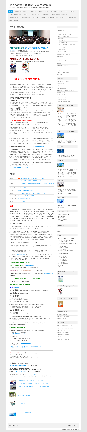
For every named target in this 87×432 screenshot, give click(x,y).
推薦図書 (40, 11)
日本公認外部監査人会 (61, 85)
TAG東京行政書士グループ (19, 333)
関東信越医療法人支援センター (24, 395)
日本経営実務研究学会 (61, 336)
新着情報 (46, 11)
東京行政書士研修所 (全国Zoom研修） (31, 4)
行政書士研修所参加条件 (25, 17)
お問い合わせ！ (12, 50)
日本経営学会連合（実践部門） (63, 334)
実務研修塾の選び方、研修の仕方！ (21, 11)
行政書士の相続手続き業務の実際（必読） (60, 14)
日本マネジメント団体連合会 (63, 316)
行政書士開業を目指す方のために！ (64, 101)
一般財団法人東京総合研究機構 (24, 412)
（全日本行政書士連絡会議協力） (36, 48)
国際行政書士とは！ (35, 14)
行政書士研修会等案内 (13, 20)
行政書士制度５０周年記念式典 (56, 11)
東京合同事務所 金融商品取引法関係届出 (65, 90)
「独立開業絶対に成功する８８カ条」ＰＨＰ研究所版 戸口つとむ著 (33, 383)
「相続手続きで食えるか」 (15, 347)
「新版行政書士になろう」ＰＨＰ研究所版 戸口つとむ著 (30, 380)
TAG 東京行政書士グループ (21, 371)
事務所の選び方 (33, 11)
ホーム (10, 11)
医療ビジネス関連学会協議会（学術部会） (65, 325)
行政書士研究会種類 (72, 17)
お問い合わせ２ (26, 14)
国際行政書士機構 (21, 254)
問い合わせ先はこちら (26, 343)
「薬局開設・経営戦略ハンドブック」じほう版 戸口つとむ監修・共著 (33, 386)
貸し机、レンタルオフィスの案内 (39, 17)
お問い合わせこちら (29, 265)
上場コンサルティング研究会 (63, 81)
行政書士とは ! (63, 17)
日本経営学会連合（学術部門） (63, 332)
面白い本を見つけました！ (63, 60)
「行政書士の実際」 (13, 346)
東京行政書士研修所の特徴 (53, 17)
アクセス (72, 11)
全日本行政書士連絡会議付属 (17, 365)
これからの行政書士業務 (13, 17)
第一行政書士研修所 (39, 146)
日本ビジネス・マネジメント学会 (63, 330)
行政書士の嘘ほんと (46, 14)
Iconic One (64, 429)
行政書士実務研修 (60, 30)
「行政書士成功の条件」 (24, 346)
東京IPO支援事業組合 (61, 88)
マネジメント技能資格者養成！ (15, 14)
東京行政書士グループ (61, 92)
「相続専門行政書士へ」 (36, 346)
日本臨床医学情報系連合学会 (63, 339)
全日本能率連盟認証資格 (62, 314)
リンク (66, 11)
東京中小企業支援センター (23, 403)
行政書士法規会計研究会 (62, 99)
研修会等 (59, 231)
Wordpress (76, 429)
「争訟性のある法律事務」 (27, 347)
